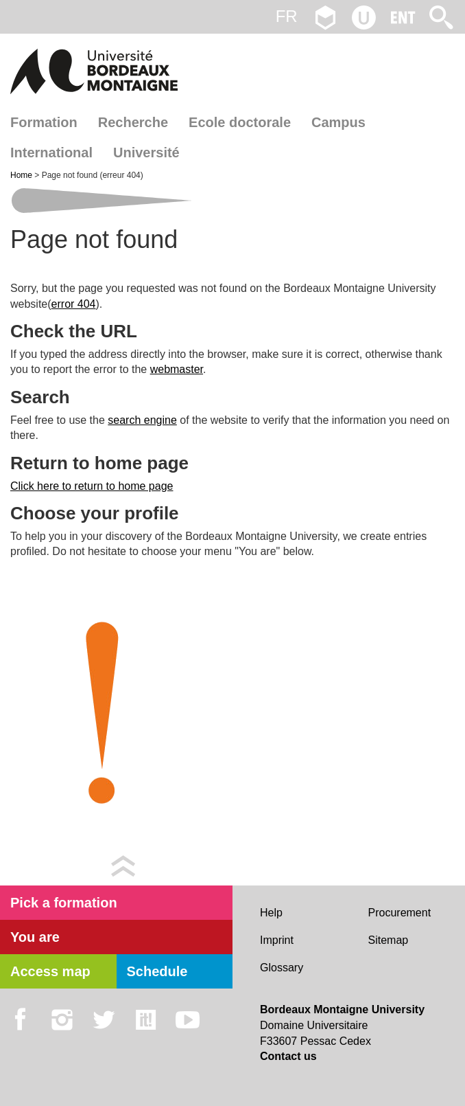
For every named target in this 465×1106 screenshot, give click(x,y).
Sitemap (388, 940)
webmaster (176, 369)
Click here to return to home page (91, 486)
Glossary (281, 967)
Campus (338, 122)
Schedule (157, 971)
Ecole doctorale (240, 122)
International (51, 152)
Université (146, 152)
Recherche (133, 122)
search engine (142, 420)
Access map (50, 971)
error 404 (73, 304)
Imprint (277, 940)
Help (271, 912)
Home (22, 175)
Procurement (399, 912)
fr (287, 16)
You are (35, 937)
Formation (44, 122)
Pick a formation (63, 902)
